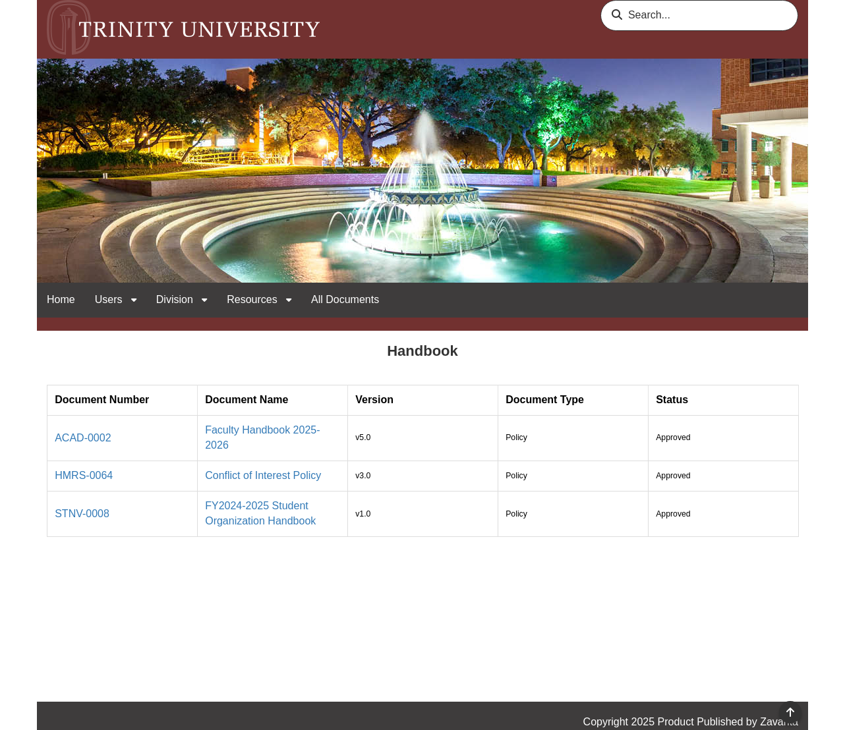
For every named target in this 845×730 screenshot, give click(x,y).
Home (61, 299)
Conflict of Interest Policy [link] (263, 475)
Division (176, 299)
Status (672, 399)
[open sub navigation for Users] (133, 300)
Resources (253, 299)
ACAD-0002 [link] (83, 437)
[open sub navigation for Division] (204, 300)
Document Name (246, 399)
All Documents (345, 299)
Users (110, 299)
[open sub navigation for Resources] (288, 300)
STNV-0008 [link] (82, 513)
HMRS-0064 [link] (84, 475)
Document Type (545, 399)
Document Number (102, 399)
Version (374, 399)
